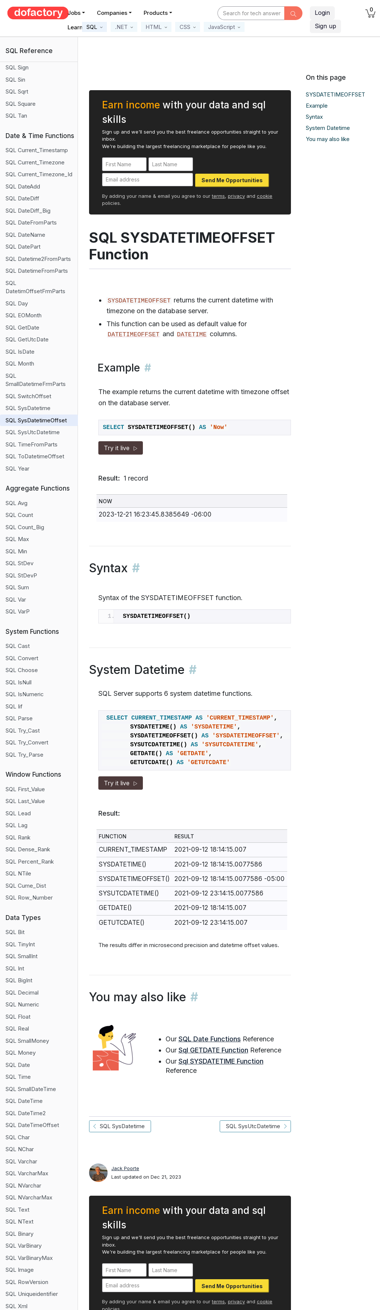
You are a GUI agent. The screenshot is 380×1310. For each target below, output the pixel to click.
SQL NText (19, 1221)
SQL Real (17, 1028)
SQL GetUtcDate (27, 339)
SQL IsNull (19, 682)
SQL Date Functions (209, 1039)
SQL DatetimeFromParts (37, 270)
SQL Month (20, 363)
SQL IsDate (20, 351)
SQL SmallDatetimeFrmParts (36, 380)
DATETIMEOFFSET (134, 334)
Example (317, 105)
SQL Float (18, 1016)
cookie (264, 196)
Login (322, 12)
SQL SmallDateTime (31, 1089)
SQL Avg (16, 503)
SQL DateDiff (22, 198)
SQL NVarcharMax (29, 1197)
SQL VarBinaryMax (29, 1257)
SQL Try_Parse (24, 754)
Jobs (74, 12)
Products (156, 12)
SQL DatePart (23, 246)
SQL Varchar (21, 1161)
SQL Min (16, 551)
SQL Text (17, 1209)
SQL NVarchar (23, 1185)
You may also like (328, 139)
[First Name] (124, 164)
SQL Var (16, 599)
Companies (112, 12)
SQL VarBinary (24, 1245)
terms (218, 196)
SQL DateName (25, 234)
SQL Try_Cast (23, 730)
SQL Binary (19, 1233)
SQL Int (15, 968)
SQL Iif (14, 706)
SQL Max (17, 539)
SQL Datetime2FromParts (38, 258)
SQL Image (20, 1269)
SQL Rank (18, 837)
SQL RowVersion (27, 1282)
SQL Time (18, 1076)
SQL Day (17, 303)
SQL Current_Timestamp (37, 150)
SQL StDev (19, 563)
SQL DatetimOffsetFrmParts (35, 287)
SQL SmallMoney (27, 1040)
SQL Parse (19, 718)
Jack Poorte (125, 1168)
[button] (94, 27)
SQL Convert (22, 658)
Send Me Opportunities (232, 180)
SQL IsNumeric (25, 694)
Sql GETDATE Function (213, 1050)
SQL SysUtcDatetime (33, 432)
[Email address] (147, 180)
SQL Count (19, 514)
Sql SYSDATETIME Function (220, 1061)
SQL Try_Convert (27, 742)
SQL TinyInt (20, 944)
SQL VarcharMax (27, 1173)
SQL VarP (18, 611)
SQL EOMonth (24, 315)
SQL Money (21, 1052)
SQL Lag (16, 825)
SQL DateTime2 (26, 1113)
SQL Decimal (22, 992)
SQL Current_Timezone (35, 162)
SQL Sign (17, 67)
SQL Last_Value (25, 801)
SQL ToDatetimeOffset (35, 456)
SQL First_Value (25, 789)
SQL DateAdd (23, 186)
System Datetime (328, 127)
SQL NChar (20, 1149)
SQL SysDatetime (28, 408)
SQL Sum (17, 587)
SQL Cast (18, 645)
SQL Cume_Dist (26, 885)
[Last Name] (170, 164)
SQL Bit (15, 932)
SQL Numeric (22, 1004)
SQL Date (18, 1064)
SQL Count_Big (25, 527)
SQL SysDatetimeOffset (36, 420)
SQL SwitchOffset (28, 396)
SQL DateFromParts (31, 222)
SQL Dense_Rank (28, 849)
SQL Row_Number (29, 897)
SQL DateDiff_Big (28, 210)
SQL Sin (15, 79)
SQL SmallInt (21, 956)
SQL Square (21, 103)
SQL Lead (18, 813)
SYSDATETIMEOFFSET (335, 94)
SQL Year (17, 468)
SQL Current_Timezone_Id (39, 174)
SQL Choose (22, 670)
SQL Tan (16, 115)
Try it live (120, 448)
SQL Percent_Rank (30, 861)
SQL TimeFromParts (32, 444)
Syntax (314, 116)
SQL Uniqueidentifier (32, 1293)
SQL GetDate (22, 327)
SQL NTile (18, 873)
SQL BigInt (19, 980)
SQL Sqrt (17, 91)
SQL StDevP (21, 575)
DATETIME (192, 334)
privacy (236, 196)
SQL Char (18, 1137)
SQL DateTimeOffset (32, 1125)
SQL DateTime (24, 1100)
